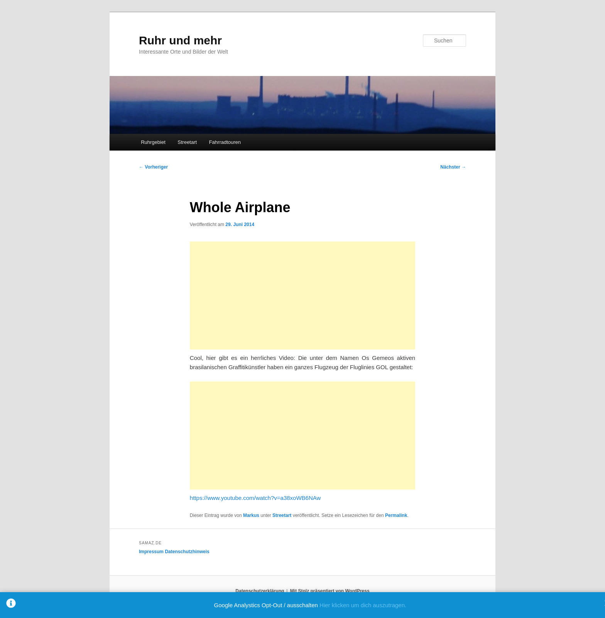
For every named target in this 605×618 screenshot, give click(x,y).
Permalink (396, 515)
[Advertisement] (302, 295)
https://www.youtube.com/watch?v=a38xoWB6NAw (255, 498)
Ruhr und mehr (180, 40)
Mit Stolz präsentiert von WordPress (330, 591)
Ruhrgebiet (153, 142)
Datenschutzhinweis (187, 551)
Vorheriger (153, 167)
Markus (251, 515)
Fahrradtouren (225, 142)
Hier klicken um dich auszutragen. (362, 605)
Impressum (151, 551)
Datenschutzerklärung (259, 591)
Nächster (453, 167)
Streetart (187, 142)
